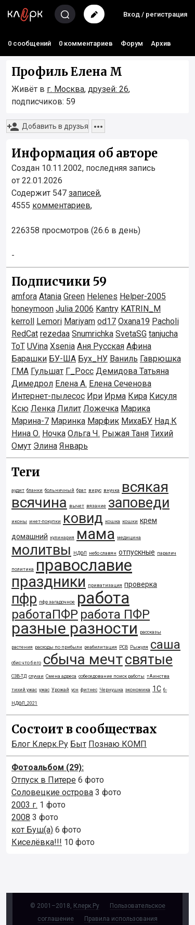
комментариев (61, 205)
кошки (130, 521)
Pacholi (165, 321)
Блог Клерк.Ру (39, 744)
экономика (137, 689)
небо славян (102, 553)
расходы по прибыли (58, 647)
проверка (140, 584)
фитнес (89, 689)
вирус (94, 490)
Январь (73, 446)
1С (156, 689)
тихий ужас (24, 689)
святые (149, 659)
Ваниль (124, 359)
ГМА (20, 371)
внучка (111, 490)
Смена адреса (61, 676)
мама (95, 534)
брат (81, 490)
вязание (96, 505)
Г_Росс (80, 371)
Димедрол (32, 383)
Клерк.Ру (86, 905)
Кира (137, 396)
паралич (166, 553)
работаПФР (44, 614)
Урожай (60, 689)
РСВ (123, 647)
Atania (50, 296)
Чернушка (111, 689)
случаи (36, 676)
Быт (78, 744)
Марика (135, 408)
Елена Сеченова (120, 383)
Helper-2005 (143, 296)
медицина (129, 537)
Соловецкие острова (52, 792)
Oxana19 (134, 321)
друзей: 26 (108, 89)
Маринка (68, 421)
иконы (19, 521)
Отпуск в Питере (43, 780)
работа (103, 598)
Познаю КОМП (117, 744)
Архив (161, 43)
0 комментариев (86, 43)
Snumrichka (92, 334)
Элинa (45, 446)
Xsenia (62, 346)
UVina (37, 346)
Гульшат (47, 371)
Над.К (165, 421)
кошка (112, 521)
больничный (59, 490)
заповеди (139, 502)
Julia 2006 (75, 309)
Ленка (43, 408)
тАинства (158, 676)
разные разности (74, 628)
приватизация (105, 585)
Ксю (20, 408)
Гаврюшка (160, 359)
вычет (76, 505)
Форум (132, 43)
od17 (106, 321)
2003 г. (24, 805)
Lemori (49, 321)
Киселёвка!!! (36, 842)
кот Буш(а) (32, 830)
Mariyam (79, 321)
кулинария (62, 537)
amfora (24, 296)
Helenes (102, 296)
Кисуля (163, 396)
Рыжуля (139, 647)
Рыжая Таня (125, 433)
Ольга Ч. (84, 433)
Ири (94, 396)
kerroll (22, 321)
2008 (20, 817)
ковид (83, 518)
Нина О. (25, 433)
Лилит (69, 408)
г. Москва (65, 89)
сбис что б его (26, 662)
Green (74, 296)
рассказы (150, 632)
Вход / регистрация (155, 14)
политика (22, 569)
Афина (138, 346)
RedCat (24, 334)
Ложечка (101, 408)
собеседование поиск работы (112, 676)
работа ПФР (115, 614)
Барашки (29, 359)
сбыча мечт (83, 659)
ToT (18, 346)
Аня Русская (100, 346)
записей (84, 193)
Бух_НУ (93, 359)
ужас (44, 689)
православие (84, 565)
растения (22, 647)
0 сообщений (29, 43)
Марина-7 (30, 421)
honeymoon (32, 309)
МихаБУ (136, 421)
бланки (35, 490)
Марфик (103, 421)
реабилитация (100, 647)
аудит (17, 490)
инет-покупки (45, 521)
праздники (48, 582)
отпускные (137, 552)
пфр (24, 599)
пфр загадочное (57, 602)
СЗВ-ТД (19, 676)
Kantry (107, 309)
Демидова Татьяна (132, 371)
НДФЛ (80, 553)
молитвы (41, 550)
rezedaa (55, 334)
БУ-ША (62, 359)
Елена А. (71, 383)
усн (75, 689)
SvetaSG (131, 334)
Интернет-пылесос (48, 396)
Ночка (54, 433)
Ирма (115, 396)
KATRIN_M (141, 309)
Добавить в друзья (47, 126)
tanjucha (163, 334)
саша (165, 644)
